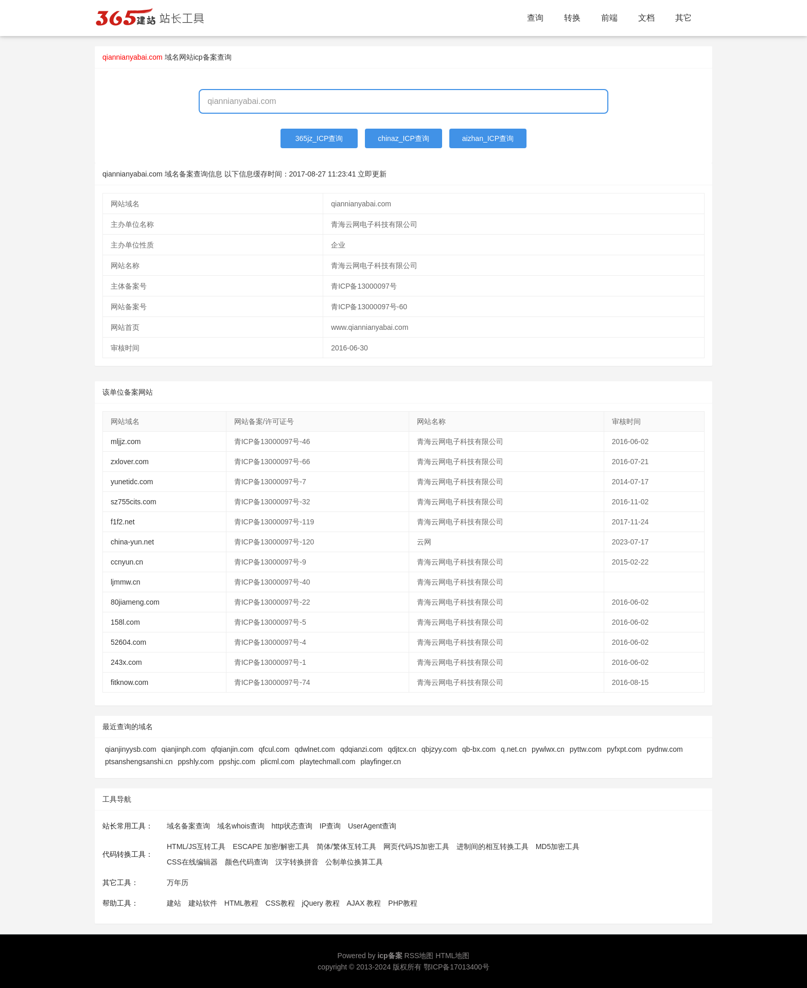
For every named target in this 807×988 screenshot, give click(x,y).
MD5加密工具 (558, 846)
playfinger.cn (380, 761)
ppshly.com (196, 761)
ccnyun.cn (127, 562)
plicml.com (277, 761)
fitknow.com (129, 682)
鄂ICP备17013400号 (456, 967)
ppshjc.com (237, 761)
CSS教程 (280, 903)
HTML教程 (241, 903)
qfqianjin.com (232, 749)
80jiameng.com (135, 602)
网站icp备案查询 (205, 57)
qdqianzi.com (361, 749)
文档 (646, 17)
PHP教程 (402, 903)
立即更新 (372, 174)
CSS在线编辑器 (192, 862)
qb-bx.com (479, 749)
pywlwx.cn (548, 749)
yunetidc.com (132, 482)
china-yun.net (132, 542)
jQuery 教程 (320, 903)
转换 (572, 17)
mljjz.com (126, 441)
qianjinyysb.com (130, 749)
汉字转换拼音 (297, 862)
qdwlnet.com (314, 749)
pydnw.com (665, 749)
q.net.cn (514, 749)
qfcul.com (274, 749)
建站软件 (202, 903)
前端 (609, 17)
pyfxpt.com (624, 749)
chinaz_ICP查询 (403, 138)
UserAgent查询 (372, 826)
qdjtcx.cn (402, 749)
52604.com (128, 642)
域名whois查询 (241, 826)
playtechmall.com (327, 761)
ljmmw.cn (126, 582)
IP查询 (330, 826)
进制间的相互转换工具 (493, 846)
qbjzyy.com (439, 749)
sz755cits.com (133, 502)
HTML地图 (452, 955)
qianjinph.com (184, 749)
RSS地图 (419, 955)
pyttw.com (586, 749)
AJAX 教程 (364, 903)
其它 (683, 17)
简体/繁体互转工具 (346, 846)
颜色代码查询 (246, 862)
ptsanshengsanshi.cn (139, 761)
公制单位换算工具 (354, 862)
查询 (535, 17)
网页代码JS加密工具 (416, 846)
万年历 (177, 882)
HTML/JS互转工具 (196, 846)
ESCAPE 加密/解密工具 (271, 846)
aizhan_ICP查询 (488, 138)
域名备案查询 (188, 826)
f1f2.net (123, 522)
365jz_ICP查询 (319, 138)
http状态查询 (292, 826)
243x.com (126, 662)
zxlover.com (130, 461)
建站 (174, 903)
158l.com (125, 622)
